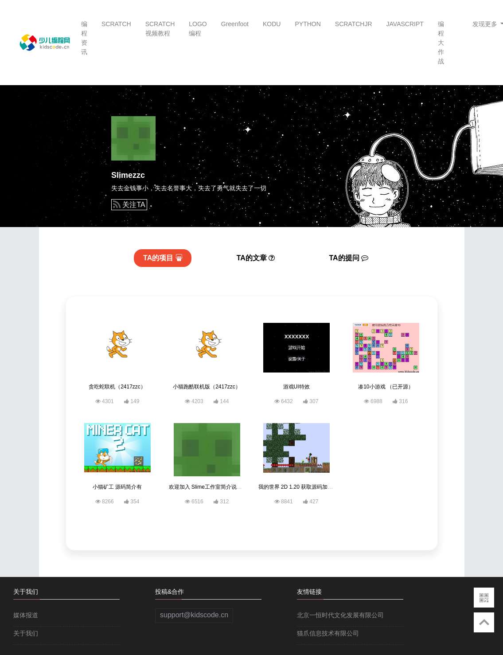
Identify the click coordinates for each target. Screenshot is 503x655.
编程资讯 (84, 37)
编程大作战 (441, 42)
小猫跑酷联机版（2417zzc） (207, 387)
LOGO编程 (198, 28)
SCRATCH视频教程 (160, 28)
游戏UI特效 (296, 387)
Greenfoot (235, 23)
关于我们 (25, 633)
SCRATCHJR (353, 23)
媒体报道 (25, 615)
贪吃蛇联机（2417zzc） (117, 387)
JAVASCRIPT (405, 23)
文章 (256, 258)
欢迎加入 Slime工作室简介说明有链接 (213, 487)
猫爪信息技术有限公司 (328, 633)
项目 (163, 258)
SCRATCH (116, 23)
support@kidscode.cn (194, 615)
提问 (349, 258)
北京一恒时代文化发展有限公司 (340, 615)
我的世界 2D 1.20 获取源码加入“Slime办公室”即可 (317, 487)
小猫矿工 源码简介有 (117, 487)
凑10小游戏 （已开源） (385, 387)
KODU (272, 23)
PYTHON (307, 23)
